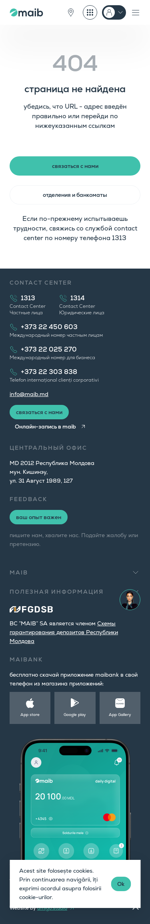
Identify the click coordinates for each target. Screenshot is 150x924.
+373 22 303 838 (49, 372)
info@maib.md (29, 394)
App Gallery (120, 714)
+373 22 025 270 (49, 349)
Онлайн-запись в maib (45, 426)
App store (30, 714)
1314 (77, 298)
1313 (28, 298)
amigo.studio (52, 908)
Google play (75, 714)
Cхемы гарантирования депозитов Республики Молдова (64, 632)
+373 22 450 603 (49, 327)
